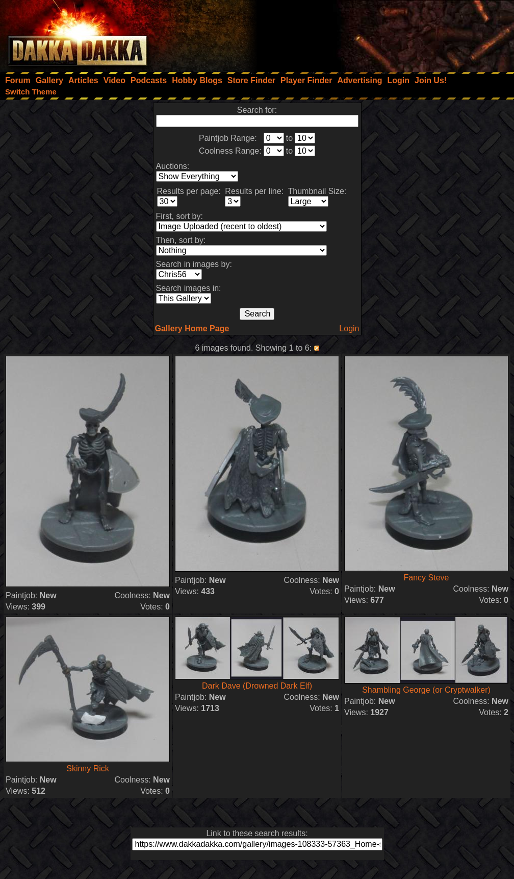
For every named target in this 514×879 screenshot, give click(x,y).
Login (349, 328)
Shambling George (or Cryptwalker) (426, 690)
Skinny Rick (87, 768)
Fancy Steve (426, 577)
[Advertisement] (377, 33)
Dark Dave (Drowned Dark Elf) (257, 685)
